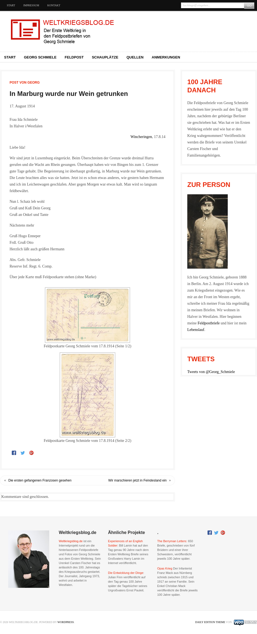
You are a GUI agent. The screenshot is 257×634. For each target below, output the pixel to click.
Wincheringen (141, 137)
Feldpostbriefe (209, 323)
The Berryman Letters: (172, 541)
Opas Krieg (164, 568)
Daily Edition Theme (210, 622)
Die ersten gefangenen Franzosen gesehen (40, 480)
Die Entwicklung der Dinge (125, 572)
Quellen (135, 57)
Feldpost (74, 57)
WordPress (65, 622)
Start (11, 5)
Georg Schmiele (40, 57)
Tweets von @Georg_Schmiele (211, 372)
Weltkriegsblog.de (71, 541)
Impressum (31, 5)
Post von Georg (25, 82)
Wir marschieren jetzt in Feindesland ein (137, 480)
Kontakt (53, 5)
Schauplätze (105, 57)
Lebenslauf (195, 330)
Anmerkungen (166, 57)
